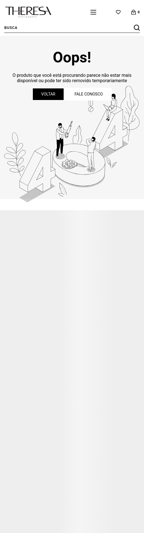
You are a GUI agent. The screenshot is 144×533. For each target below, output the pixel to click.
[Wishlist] (118, 12)
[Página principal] (28, 12)
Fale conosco (88, 94)
